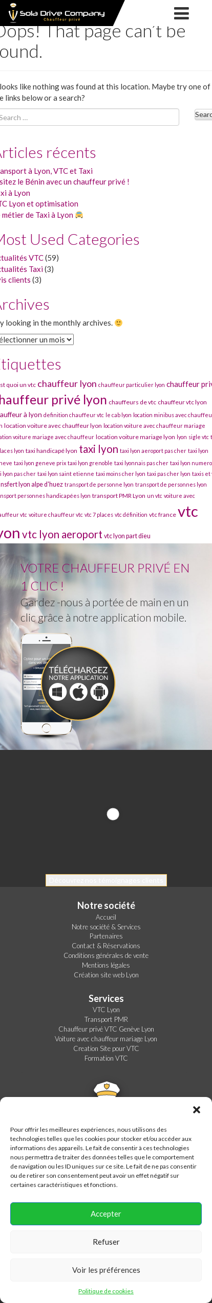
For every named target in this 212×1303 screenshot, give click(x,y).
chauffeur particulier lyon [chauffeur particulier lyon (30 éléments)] (131, 384)
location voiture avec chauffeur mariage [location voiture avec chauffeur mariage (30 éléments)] (154, 425)
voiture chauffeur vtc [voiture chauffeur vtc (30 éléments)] (56, 514)
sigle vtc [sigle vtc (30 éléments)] (198, 436)
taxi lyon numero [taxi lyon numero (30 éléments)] (191, 463)
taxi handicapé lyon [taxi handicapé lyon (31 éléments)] (51, 450)
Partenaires (106, 936)
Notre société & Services (106, 927)
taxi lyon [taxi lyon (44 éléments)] (98, 449)
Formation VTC (106, 1058)
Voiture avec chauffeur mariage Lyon (106, 1039)
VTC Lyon (106, 1009)
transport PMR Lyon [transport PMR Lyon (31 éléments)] (118, 495)
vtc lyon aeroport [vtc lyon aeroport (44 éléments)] (62, 534)
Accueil (106, 917)
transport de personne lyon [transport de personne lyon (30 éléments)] (99, 484)
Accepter (106, 1213)
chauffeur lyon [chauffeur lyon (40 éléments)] (67, 383)
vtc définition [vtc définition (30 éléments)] (131, 514)
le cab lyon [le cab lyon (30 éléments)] (118, 415)
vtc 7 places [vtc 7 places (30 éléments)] (98, 514)
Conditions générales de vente (106, 955)
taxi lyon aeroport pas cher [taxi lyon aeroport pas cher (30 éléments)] (153, 450)
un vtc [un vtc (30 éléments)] (154, 495)
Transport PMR (106, 1019)
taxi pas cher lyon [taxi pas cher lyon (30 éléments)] (168, 473)
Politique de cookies (106, 1291)
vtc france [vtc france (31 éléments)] (162, 514)
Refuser (106, 1241)
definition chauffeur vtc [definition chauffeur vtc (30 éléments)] (74, 415)
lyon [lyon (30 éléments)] (182, 436)
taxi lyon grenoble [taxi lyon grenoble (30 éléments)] (90, 463)
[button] (197, 1110)
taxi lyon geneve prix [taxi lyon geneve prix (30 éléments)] (40, 463)
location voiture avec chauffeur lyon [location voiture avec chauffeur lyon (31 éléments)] (53, 425)
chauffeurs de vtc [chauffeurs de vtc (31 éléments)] (132, 402)
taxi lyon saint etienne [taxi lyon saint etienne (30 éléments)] (65, 473)
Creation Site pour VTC (106, 1048)
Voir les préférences (106, 1269)
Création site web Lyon (106, 975)
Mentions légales (106, 965)
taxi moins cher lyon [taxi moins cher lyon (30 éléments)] (120, 473)
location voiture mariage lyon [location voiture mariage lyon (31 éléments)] (135, 437)
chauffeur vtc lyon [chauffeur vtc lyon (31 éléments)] (182, 402)
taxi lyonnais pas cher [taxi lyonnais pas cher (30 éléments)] (141, 463)
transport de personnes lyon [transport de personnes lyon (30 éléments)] (171, 484)
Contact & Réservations (106, 946)
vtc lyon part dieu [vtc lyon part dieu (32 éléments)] (127, 536)
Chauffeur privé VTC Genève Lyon (106, 1029)
